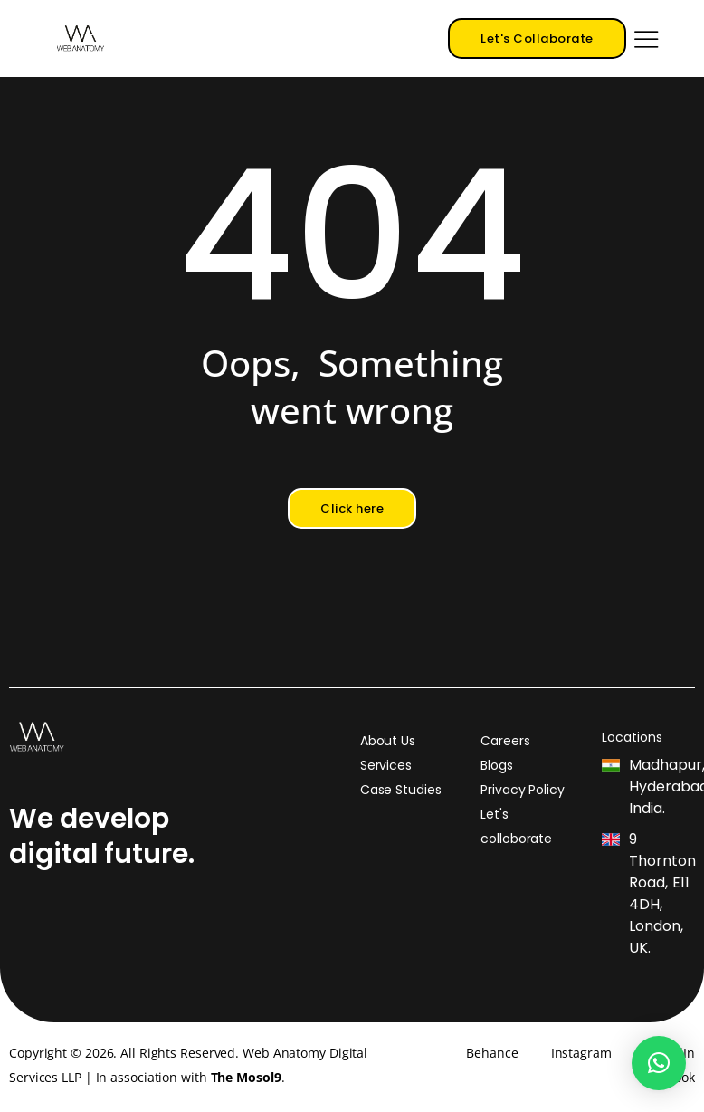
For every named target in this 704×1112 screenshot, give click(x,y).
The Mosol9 (246, 1077)
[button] (659, 1063)
